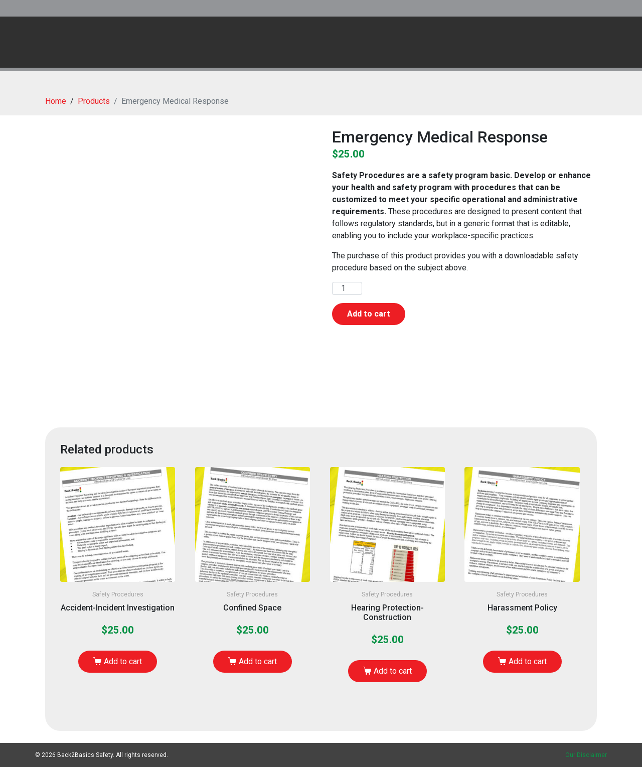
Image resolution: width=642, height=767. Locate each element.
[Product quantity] (347, 288)
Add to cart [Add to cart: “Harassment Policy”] (528, 661)
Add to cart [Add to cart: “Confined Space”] (258, 661)
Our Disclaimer (586, 754)
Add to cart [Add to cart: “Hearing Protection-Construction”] (393, 671)
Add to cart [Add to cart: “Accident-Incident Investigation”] (123, 661)
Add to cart (368, 314)
